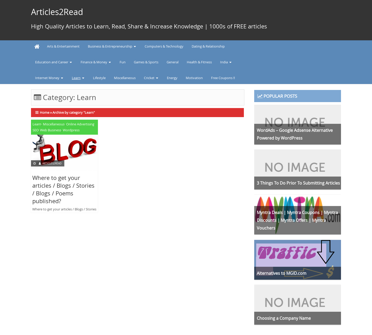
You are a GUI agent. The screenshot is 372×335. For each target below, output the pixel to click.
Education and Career (51, 62)
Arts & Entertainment (63, 46)
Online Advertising (80, 124)
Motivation (194, 77)
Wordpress (71, 130)
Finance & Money (94, 62)
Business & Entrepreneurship (110, 46)
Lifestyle (99, 77)
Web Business (50, 130)
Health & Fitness (199, 62)
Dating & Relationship (208, 46)
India (224, 62)
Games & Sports (146, 62)
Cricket (149, 77)
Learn (76, 77)
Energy (172, 77)
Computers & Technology (164, 46)
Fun (123, 62)
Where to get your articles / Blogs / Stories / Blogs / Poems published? (63, 189)
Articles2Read (57, 11)
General (173, 62)
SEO (35, 130)
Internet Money (47, 77)
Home (44, 112)
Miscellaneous (125, 77)
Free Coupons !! (223, 77)
